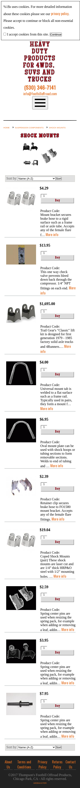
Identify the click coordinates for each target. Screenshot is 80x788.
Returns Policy (57, 764)
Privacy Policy (42, 764)
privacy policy (59, 13)
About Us (8, 764)
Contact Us (70, 764)
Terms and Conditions (24, 764)
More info (52, 234)
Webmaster (40, 783)
